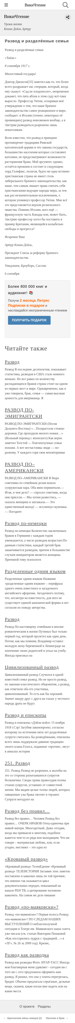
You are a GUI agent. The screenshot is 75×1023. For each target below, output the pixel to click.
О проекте (27, 1006)
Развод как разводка (27, 954)
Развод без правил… (27, 811)
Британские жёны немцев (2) (24, 1018)
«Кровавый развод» (26, 859)
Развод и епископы (25, 715)
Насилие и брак (55, 1018)
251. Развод (17, 763)
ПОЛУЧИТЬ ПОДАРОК (29, 320)
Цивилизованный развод (32, 667)
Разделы (44, 1006)
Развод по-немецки (26, 523)
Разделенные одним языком (35, 571)
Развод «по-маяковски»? (31, 907)
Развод (12, 361)
